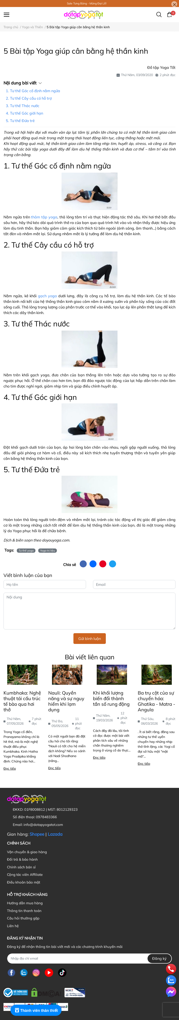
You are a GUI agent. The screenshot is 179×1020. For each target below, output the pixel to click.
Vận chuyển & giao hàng (27, 852)
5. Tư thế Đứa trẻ (20, 120)
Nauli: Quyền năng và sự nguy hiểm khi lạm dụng (66, 701)
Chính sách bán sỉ (21, 867)
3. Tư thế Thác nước (22, 105)
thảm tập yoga (44, 217)
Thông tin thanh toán (24, 910)
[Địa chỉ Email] (89, 958)
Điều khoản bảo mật (23, 882)
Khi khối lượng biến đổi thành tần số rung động (111, 698)
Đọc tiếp (9, 768)
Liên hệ (13, 926)
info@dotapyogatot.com (43, 824)
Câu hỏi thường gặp (23, 918)
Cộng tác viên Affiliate (25, 874)
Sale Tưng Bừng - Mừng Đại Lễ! (87, 3)
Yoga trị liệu (47, 550)
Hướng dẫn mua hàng (25, 903)
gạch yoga (47, 295)
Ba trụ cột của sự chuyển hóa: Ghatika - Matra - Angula (156, 701)
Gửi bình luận (89, 638)
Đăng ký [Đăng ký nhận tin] (159, 958)
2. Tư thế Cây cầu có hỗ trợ (29, 98)
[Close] (174, 4)
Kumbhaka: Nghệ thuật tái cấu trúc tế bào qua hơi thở (22, 701)
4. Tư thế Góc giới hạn (24, 113)
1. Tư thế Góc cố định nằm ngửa (33, 90)
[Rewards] (36, 1010)
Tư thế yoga (26, 550)
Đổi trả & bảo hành (22, 859)
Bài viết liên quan (89, 657)
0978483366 (46, 817)
